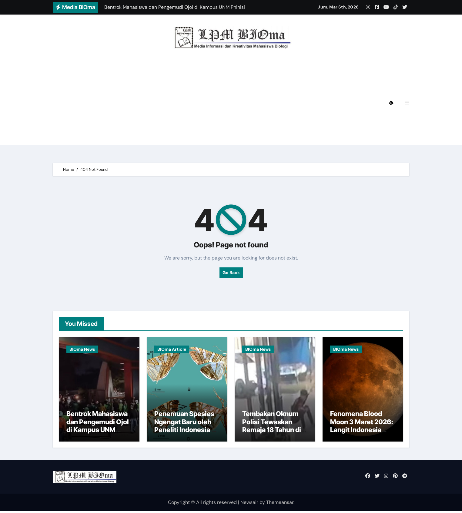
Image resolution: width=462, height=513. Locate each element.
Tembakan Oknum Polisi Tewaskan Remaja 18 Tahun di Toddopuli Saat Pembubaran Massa (273, 432)
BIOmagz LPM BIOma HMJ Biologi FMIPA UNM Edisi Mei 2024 (147, 103)
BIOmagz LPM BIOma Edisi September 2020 (127, 136)
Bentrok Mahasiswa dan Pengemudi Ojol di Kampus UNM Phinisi (97, 427)
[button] (406, 103)
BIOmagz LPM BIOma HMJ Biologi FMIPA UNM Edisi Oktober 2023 (153, 120)
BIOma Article (171, 349)
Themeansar (279, 504)
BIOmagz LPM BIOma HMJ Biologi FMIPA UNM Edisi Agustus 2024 (153, 86)
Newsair (249, 504)
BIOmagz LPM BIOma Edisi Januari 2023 (292, 120)
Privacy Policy (91, 69)
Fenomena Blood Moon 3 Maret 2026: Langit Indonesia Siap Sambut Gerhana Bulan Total (361, 432)
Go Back (231, 272)
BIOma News (82, 349)
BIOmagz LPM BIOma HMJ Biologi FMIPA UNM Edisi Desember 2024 (200, 69)
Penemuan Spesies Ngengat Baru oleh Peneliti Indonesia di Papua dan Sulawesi (185, 427)
